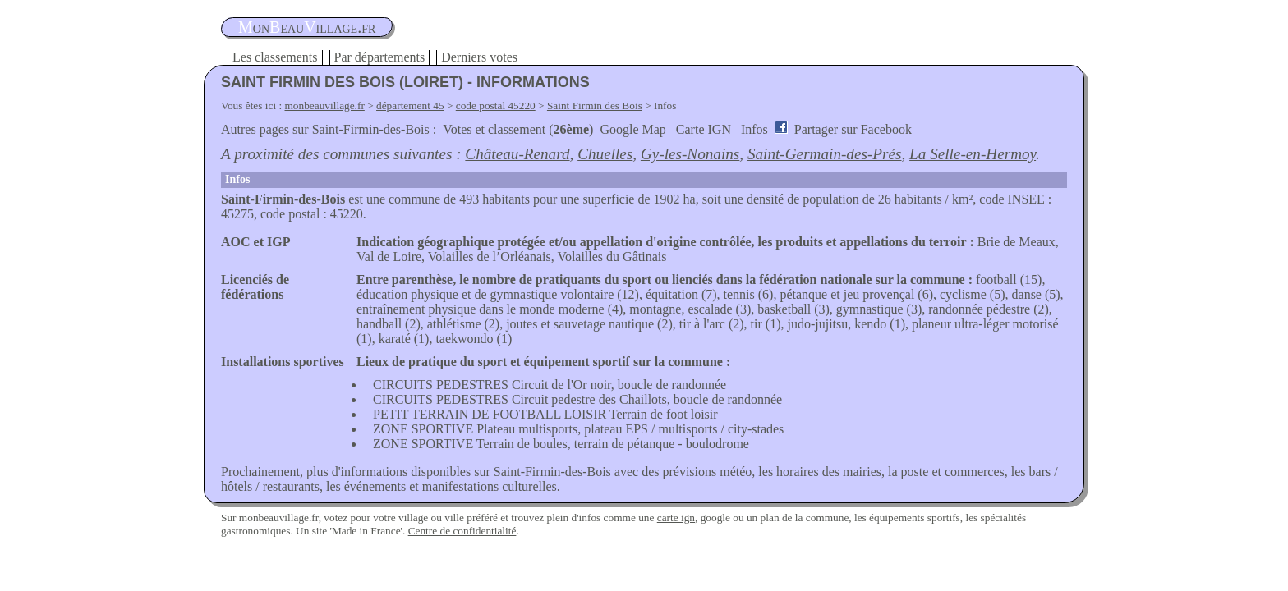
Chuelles (604, 154)
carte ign (676, 517)
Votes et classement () (518, 129)
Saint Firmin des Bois (594, 105)
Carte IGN (703, 129)
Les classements (275, 57)
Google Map (632, 129)
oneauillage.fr (306, 27)
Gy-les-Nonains (690, 154)
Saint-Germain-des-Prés (825, 154)
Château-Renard (517, 154)
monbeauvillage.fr (325, 105)
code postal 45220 (496, 105)
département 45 (410, 105)
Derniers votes (479, 57)
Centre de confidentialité (462, 531)
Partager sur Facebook (853, 129)
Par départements (380, 57)
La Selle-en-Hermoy (972, 154)
